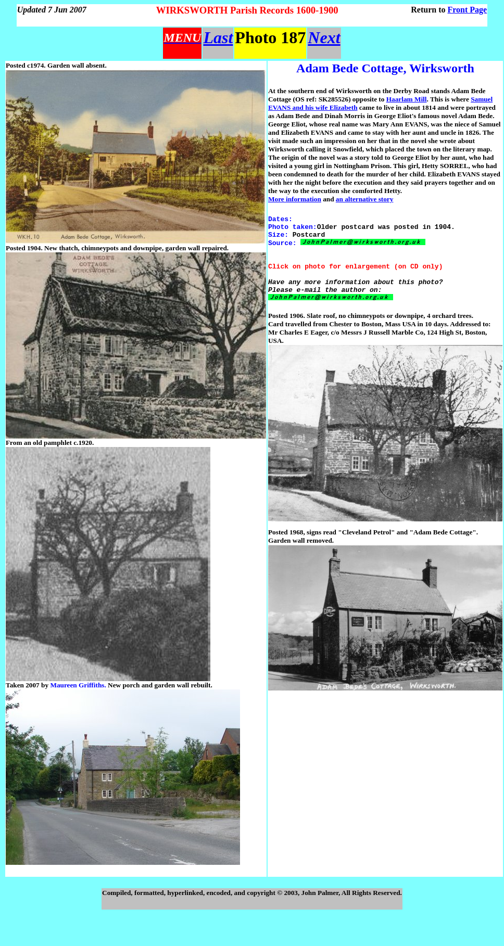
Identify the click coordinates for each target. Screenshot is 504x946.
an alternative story (365, 199)
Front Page (467, 9)
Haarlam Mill (406, 99)
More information (294, 199)
